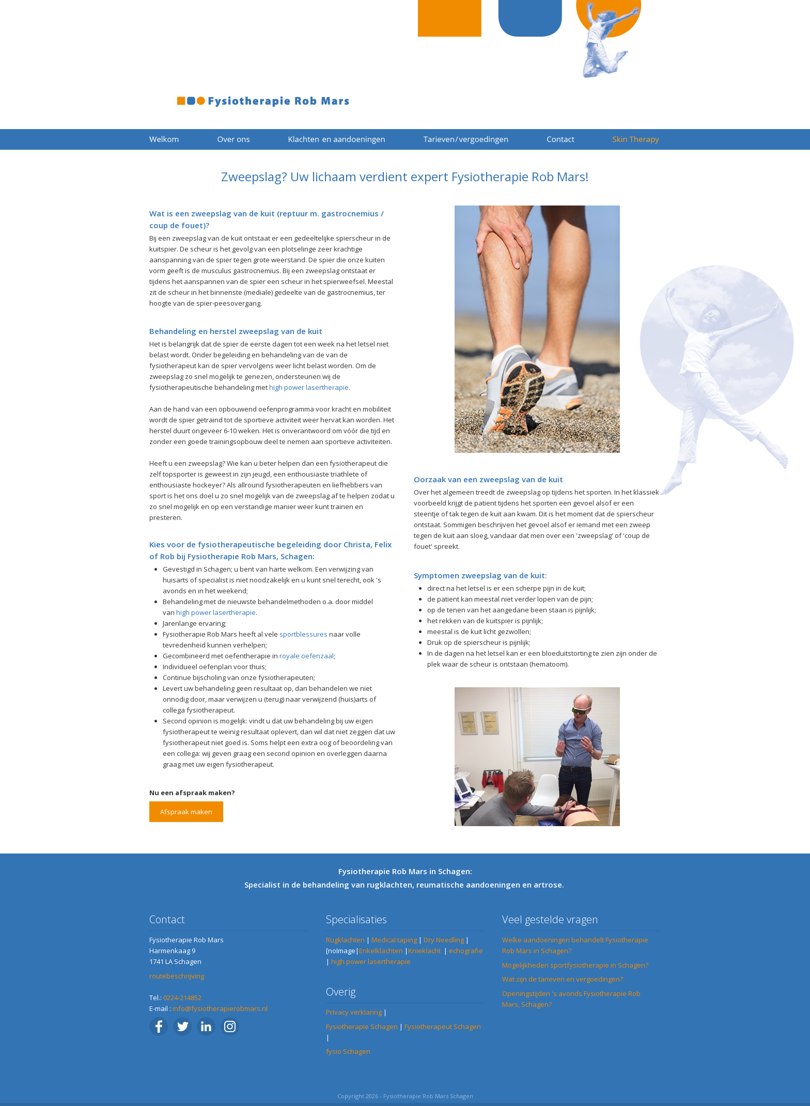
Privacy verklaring (354, 1012)
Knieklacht (424, 950)
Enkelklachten (381, 950)
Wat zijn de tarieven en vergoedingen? (562, 979)
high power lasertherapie (309, 387)
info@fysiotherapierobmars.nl (220, 1008)
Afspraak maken (186, 811)
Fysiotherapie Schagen (362, 1026)
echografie (466, 950)
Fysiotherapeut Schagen (442, 1026)
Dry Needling (444, 939)
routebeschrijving (176, 976)
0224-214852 (182, 997)
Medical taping (394, 939)
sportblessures (303, 634)
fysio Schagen (348, 1051)
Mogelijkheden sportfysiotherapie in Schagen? (575, 965)
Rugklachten (345, 939)
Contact (167, 919)
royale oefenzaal (306, 655)
